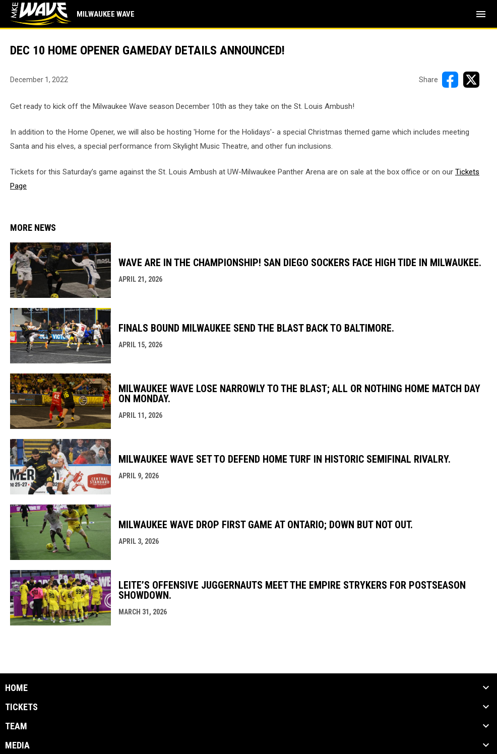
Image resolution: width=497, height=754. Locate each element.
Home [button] (16, 688)
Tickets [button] (21, 707)
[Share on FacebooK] (450, 80)
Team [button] (16, 726)
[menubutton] (481, 14)
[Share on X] (471, 80)
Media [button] (17, 745)
